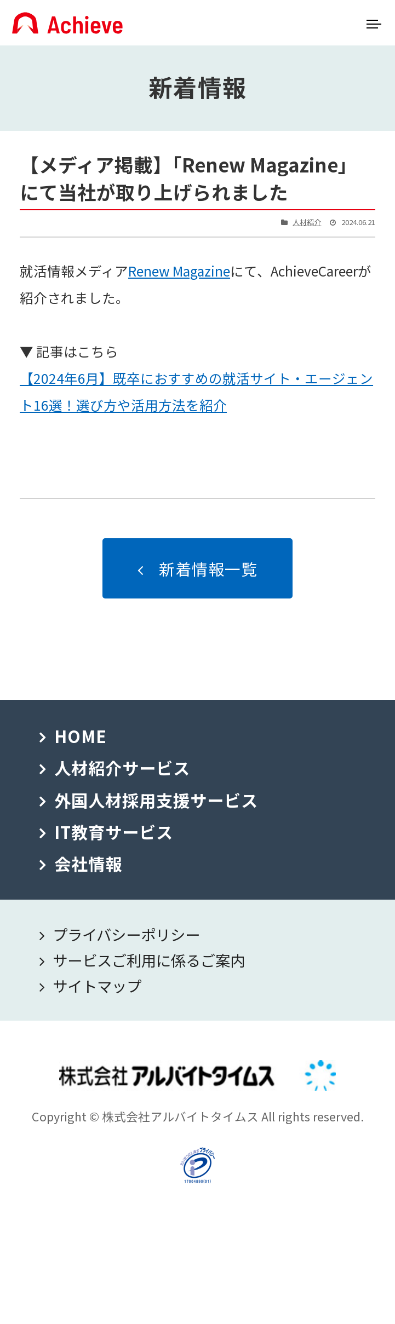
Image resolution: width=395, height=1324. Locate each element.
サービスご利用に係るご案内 (149, 960)
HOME (80, 736)
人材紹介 (307, 222)
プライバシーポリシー (126, 934)
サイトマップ (97, 986)
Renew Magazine (179, 270)
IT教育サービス (113, 832)
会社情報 (88, 863)
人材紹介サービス (122, 768)
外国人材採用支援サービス (156, 800)
